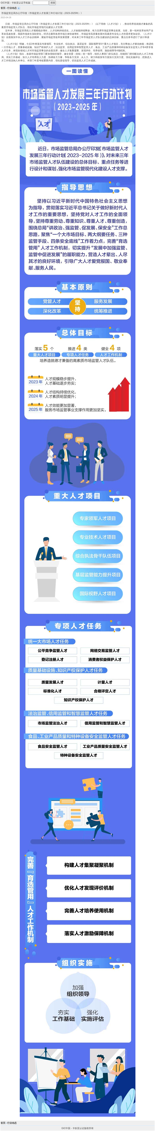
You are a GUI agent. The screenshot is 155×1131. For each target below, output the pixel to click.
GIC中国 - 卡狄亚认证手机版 (15, 2)
